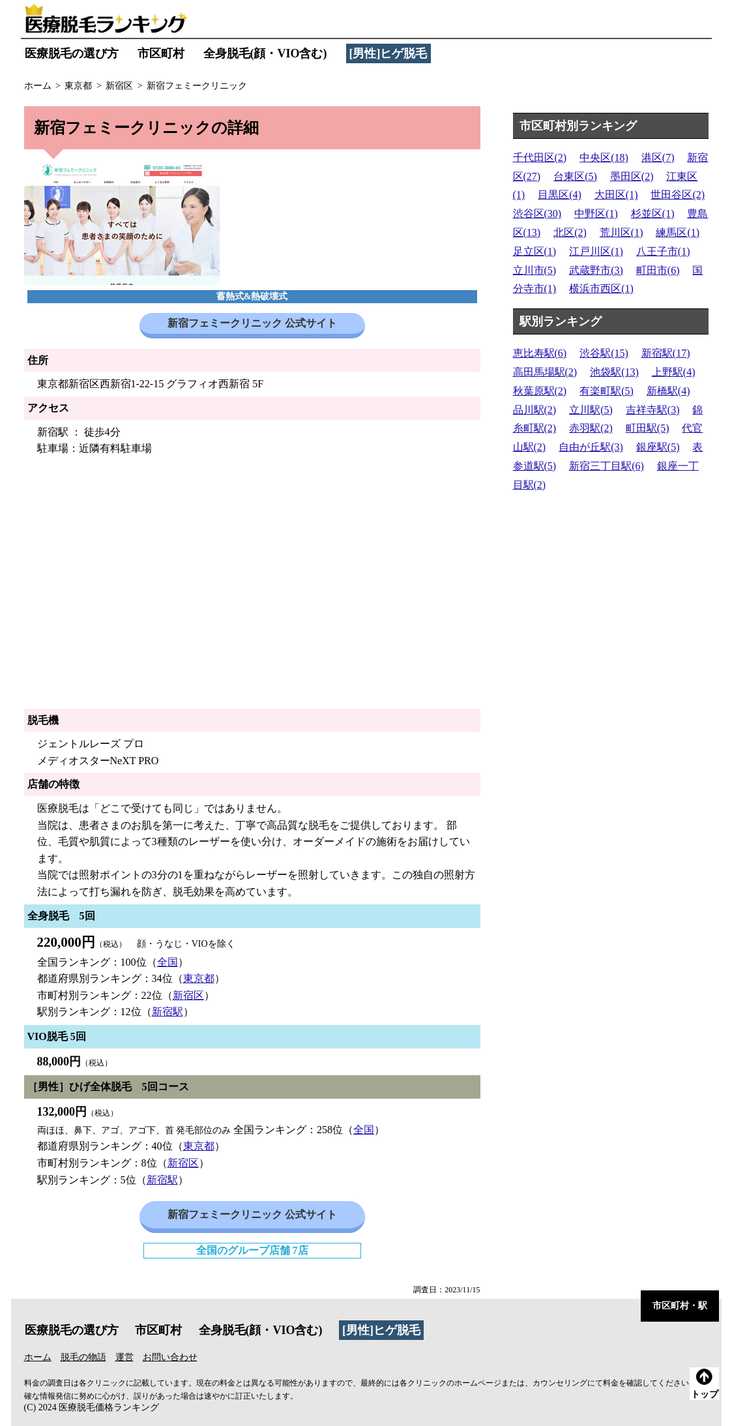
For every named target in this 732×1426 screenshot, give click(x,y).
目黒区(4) (559, 194)
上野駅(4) (673, 372)
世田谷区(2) (678, 194)
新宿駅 (167, 1011)
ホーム (37, 1357)
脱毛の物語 (83, 1357)
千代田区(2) (540, 157)
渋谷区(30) (537, 213)
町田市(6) (658, 270)
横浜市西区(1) (601, 288)
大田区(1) (616, 194)
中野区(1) (596, 213)
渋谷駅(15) (603, 353)
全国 (167, 962)
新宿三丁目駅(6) (606, 465)
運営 (124, 1357)
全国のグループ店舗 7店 (252, 1250)
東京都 (198, 978)
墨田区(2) (632, 176)
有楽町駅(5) (606, 390)
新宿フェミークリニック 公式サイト (252, 323)
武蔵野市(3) (596, 270)
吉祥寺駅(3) (653, 409)
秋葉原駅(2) (540, 390)
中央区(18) (603, 157)
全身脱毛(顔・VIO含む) (265, 53)
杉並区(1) (653, 213)
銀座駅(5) (658, 447)
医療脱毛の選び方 (72, 53)
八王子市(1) (663, 251)
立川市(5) (535, 270)
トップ (704, 1384)
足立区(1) (535, 251)
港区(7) (658, 157)
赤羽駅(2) (591, 428)
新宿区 (188, 995)
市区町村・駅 (679, 1306)
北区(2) (570, 232)
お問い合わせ (170, 1357)
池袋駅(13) (614, 372)
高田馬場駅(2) (545, 372)
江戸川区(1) (596, 251)
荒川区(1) (621, 232)
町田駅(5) (647, 428)
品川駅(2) (535, 409)
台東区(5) (575, 176)
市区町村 (161, 53)
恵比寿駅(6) (540, 353)
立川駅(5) (591, 409)
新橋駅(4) (668, 390)
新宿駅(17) (665, 353)
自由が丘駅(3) (591, 447)
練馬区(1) (677, 232)
